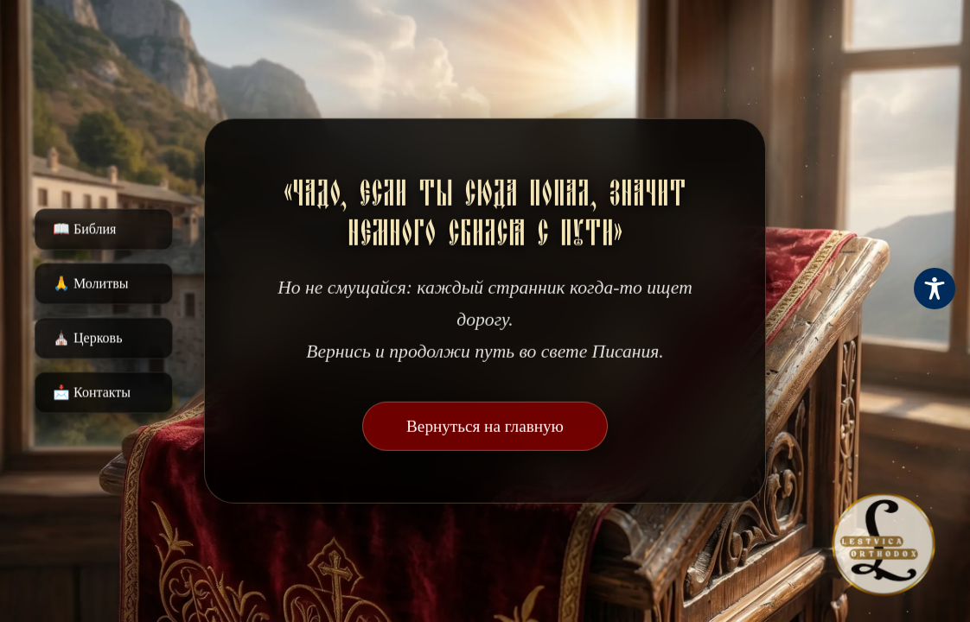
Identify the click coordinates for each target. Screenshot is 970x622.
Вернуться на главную (485, 426)
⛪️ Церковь (87, 338)
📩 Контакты (92, 392)
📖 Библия (84, 229)
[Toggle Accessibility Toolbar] (934, 288)
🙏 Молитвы (90, 283)
